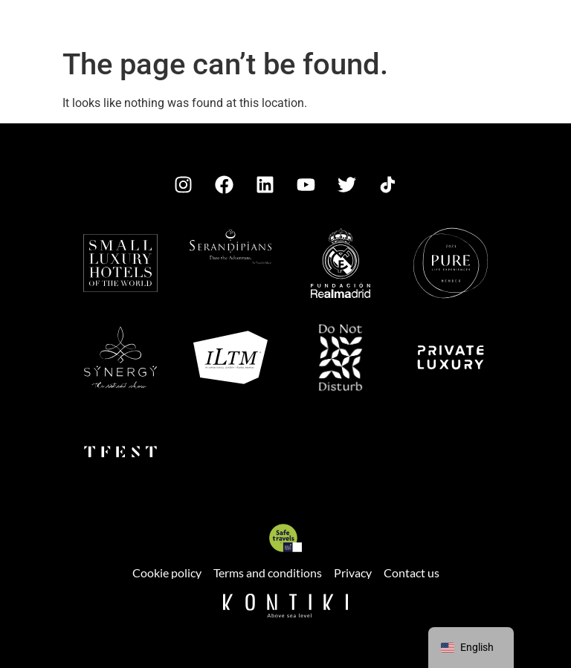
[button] (49, 27)
